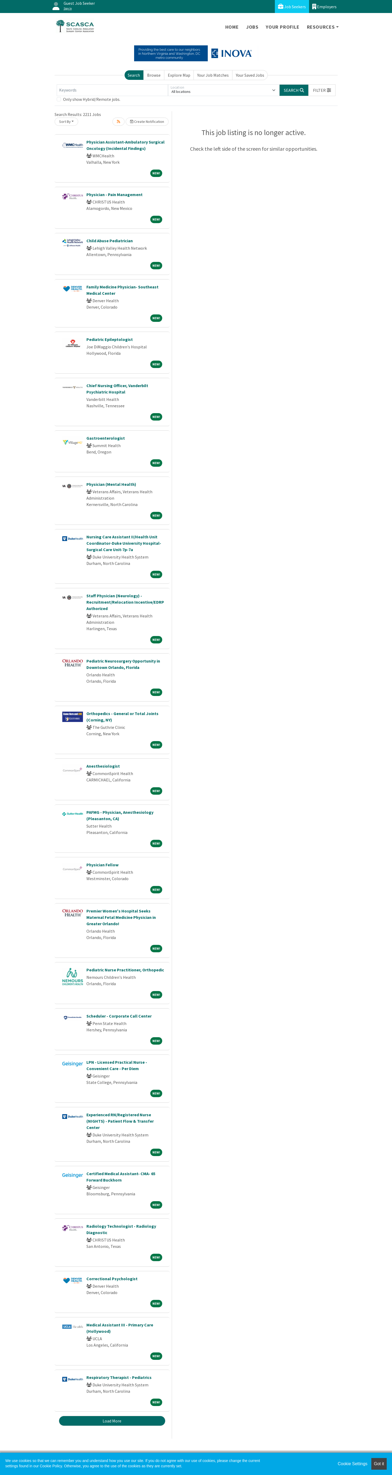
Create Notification (147, 121)
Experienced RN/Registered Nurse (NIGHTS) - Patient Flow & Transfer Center (120, 1121)
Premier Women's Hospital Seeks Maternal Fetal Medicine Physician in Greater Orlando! (121, 917)
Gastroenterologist (105, 438)
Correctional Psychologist (112, 1278)
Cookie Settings (352, 1463)
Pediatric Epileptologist (109, 339)
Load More (112, 1421)
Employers (324, 6)
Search (134, 75)
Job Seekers (292, 6)
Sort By (65, 121)
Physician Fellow (102, 864)
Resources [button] (321, 27)
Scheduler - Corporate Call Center (119, 1016)
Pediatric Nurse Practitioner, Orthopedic (125, 969)
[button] (322, 90)
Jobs (252, 27)
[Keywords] (112, 90)
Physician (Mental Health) (111, 484)
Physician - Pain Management (114, 194)
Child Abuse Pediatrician (109, 240)
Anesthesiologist (103, 766)
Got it (379, 1463)
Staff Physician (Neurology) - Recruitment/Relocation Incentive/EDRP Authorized (125, 602)
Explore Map (179, 75)
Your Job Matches (213, 75)
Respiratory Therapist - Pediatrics (119, 1377)
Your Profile (282, 27)
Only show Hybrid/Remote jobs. (91, 99)
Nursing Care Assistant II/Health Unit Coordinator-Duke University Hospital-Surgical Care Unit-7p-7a (123, 543)
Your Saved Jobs (250, 75)
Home (232, 27)
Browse (154, 75)
